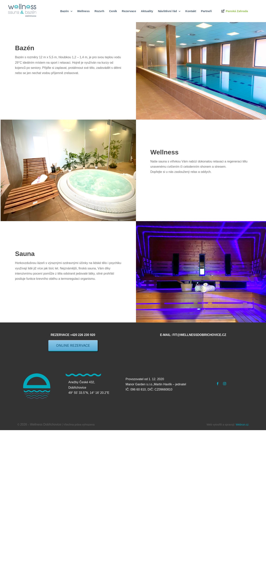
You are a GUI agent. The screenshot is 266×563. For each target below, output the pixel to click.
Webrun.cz (242, 424)
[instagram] (224, 383)
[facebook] (217, 383)
